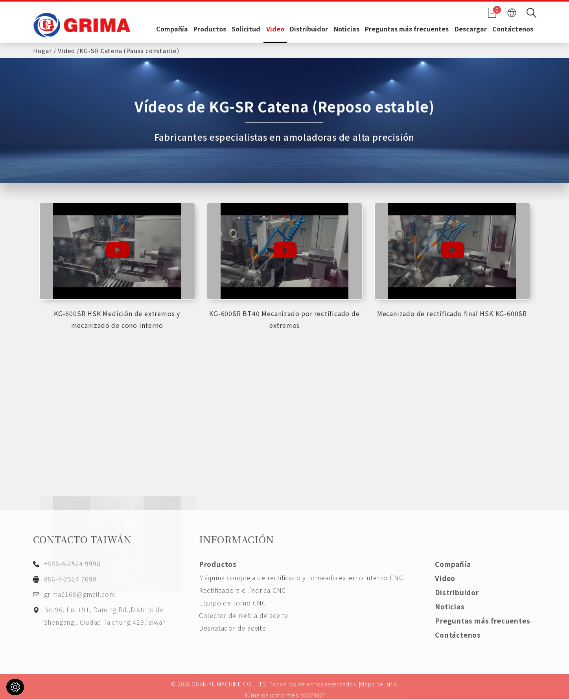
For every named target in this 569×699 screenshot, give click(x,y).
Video (275, 29)
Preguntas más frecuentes (407, 29)
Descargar (471, 29)
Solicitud (246, 29)
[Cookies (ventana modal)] (15, 687)
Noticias (346, 29)
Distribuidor (309, 29)
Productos (209, 29)
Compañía (172, 29)
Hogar (42, 50)
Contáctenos (512, 29)
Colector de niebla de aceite (243, 615)
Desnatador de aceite (232, 628)
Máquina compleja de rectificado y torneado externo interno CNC (301, 577)
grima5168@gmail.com (79, 594)
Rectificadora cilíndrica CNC (242, 590)
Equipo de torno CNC (232, 602)
